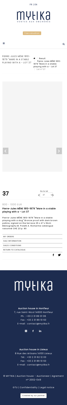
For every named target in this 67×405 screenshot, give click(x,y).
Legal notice (47, 387)
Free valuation (32, 33)
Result (42, 58)
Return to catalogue (14, 250)
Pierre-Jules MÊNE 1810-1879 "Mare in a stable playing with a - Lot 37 (47, 64)
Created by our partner (33, 395)
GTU (15, 387)
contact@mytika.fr (38, 323)
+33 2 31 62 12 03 (36, 357)
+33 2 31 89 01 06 (36, 316)
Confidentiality (29, 387)
